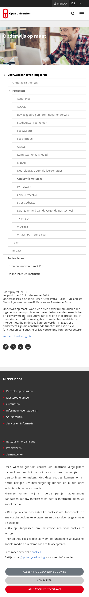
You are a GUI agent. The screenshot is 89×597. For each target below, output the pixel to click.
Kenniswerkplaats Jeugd (32, 154)
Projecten (18, 90)
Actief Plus (23, 98)
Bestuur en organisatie (19, 441)
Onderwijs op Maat (29, 178)
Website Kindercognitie (18, 336)
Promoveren (12, 448)
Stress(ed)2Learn (27, 202)
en (73, 3)
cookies (36, 552)
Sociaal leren (16, 258)
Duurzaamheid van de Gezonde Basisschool (45, 210)
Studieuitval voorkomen (32, 122)
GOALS (21, 146)
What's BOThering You (31, 234)
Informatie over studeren (20, 410)
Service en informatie (18, 423)
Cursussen (11, 404)
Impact (16, 250)
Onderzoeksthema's (25, 82)
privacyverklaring (34, 557)
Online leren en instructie (24, 274)
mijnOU (60, 3)
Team (15, 242)
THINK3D (23, 218)
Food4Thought (26, 138)
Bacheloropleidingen (18, 391)
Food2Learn (24, 130)
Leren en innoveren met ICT (25, 266)
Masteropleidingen (16, 397)
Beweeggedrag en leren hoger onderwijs (43, 114)
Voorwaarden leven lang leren (27, 74)
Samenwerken (13, 454)
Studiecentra (13, 417)
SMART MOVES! (27, 194)
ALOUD (21, 106)
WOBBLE (22, 226)
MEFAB (21, 162)
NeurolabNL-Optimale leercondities (40, 170)
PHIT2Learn (24, 186)
